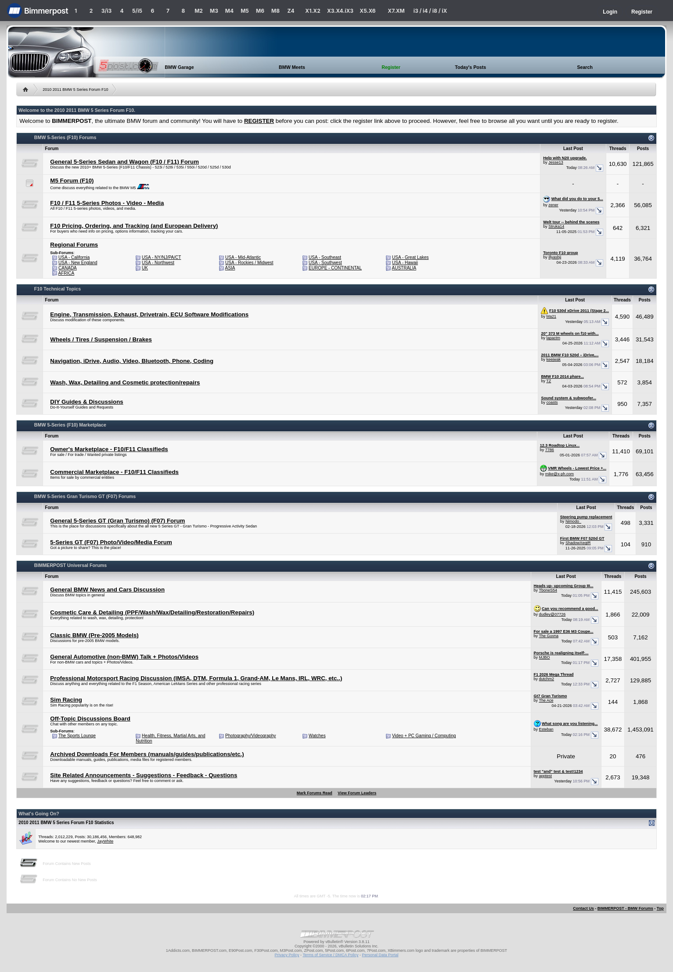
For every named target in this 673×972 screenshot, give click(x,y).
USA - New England (77, 262)
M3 (214, 10)
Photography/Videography (250, 735)
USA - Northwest (158, 262)
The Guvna (548, 636)
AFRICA (66, 273)
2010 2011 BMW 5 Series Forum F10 (75, 89)
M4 (229, 10)
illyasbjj (554, 257)
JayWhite (105, 841)
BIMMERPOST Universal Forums (70, 565)
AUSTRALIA (404, 267)
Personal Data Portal (380, 955)
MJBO (544, 657)
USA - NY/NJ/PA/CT (161, 257)
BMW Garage (179, 67)
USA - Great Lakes (410, 257)
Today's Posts (470, 67)
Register (641, 12)
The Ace (546, 700)
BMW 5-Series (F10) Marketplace (70, 424)
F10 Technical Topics (57, 288)
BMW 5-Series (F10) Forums (65, 137)
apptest (545, 776)
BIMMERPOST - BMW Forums (625, 908)
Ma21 (551, 316)
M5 (245, 10)
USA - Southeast (325, 257)
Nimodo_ (573, 521)
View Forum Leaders (357, 793)
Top (660, 908)
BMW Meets (292, 67)
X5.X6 (367, 10)
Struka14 (556, 226)
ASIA (230, 267)
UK (145, 267)
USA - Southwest (325, 262)
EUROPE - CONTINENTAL (335, 267)
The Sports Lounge (77, 735)
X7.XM (396, 10)
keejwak (553, 359)
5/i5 (137, 10)
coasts (552, 402)
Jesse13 (555, 162)
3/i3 (106, 10)
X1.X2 (312, 10)
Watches (317, 735)
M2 (198, 10)
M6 (260, 10)
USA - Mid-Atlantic (243, 257)
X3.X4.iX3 (340, 10)
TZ (548, 381)
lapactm (553, 338)
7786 (549, 450)
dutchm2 (546, 679)
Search (585, 67)
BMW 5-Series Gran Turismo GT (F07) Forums (85, 496)
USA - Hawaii (405, 262)
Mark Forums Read (314, 793)
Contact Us (583, 908)
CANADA (67, 267)
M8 (275, 10)
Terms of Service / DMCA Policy (330, 955)
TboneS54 (548, 590)
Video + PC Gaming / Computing (424, 735)
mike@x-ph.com (559, 474)
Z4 (290, 10)
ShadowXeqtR (578, 543)
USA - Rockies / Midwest (249, 262)
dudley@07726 (552, 614)
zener (553, 205)
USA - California (74, 257)
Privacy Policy (287, 955)
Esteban (546, 729)
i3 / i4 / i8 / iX (430, 10)
